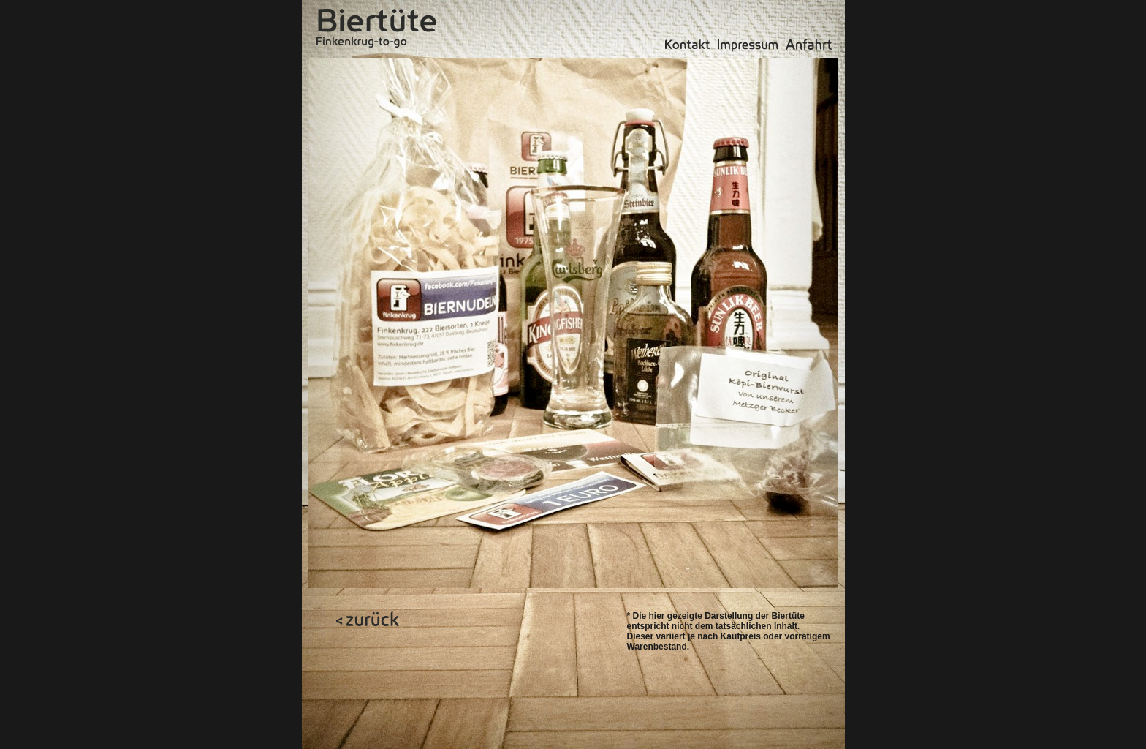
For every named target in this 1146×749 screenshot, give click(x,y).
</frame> (420, 573)
